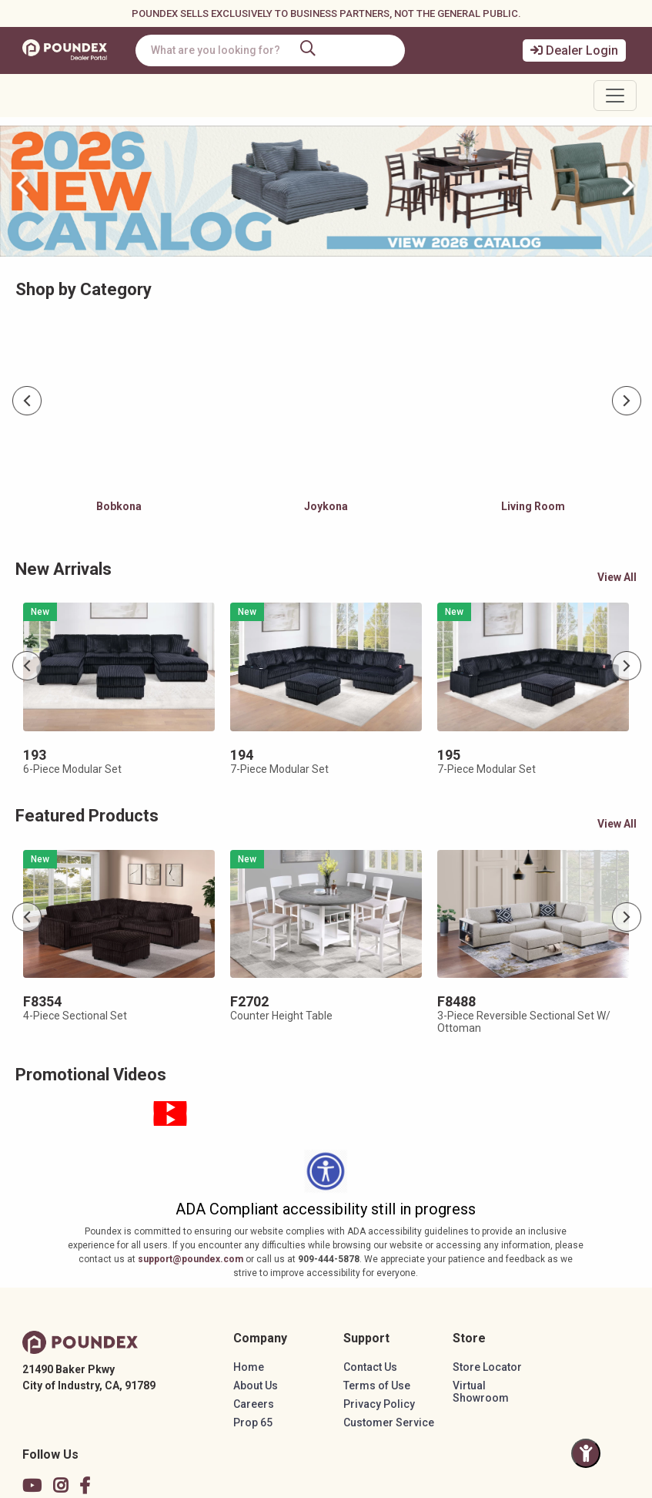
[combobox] (271, 50)
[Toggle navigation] (615, 95)
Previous (27, 401)
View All (617, 577)
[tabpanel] (118, 426)
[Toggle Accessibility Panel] (585, 1453)
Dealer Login (574, 50)
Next (627, 401)
